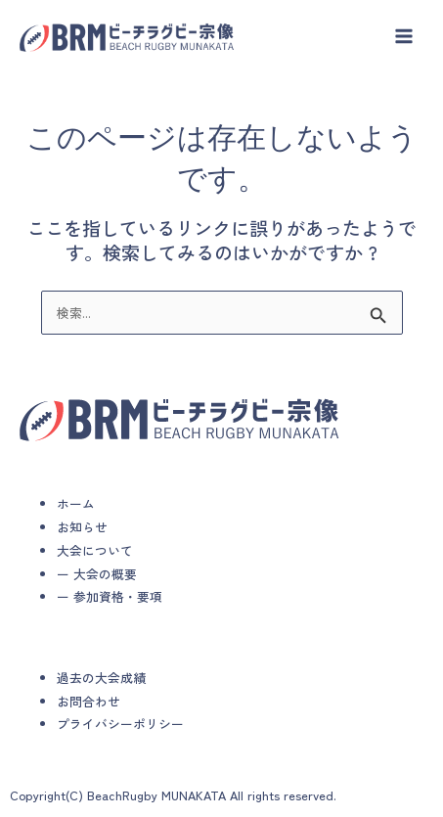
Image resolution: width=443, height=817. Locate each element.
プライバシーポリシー (120, 723)
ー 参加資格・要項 (109, 596)
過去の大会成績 (101, 677)
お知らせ (82, 527)
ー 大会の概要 (97, 574)
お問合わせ (88, 701)
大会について (95, 550)
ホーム (76, 503)
